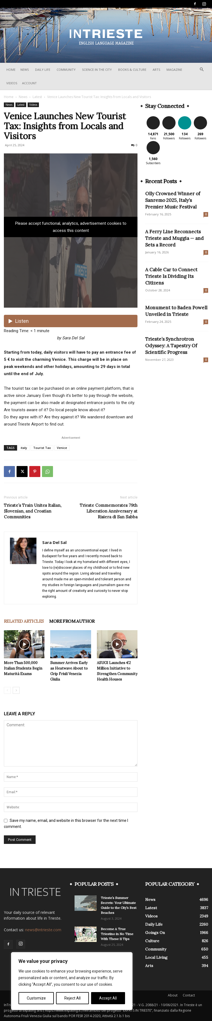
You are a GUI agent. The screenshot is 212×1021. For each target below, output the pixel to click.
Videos (11, 83)
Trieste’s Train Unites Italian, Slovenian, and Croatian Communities (32, 511)
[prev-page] (7, 690)
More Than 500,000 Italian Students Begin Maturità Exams (23, 668)
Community (66, 69)
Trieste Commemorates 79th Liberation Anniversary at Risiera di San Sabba (108, 511)
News (24, 69)
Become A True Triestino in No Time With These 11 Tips (117, 934)
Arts (156, 69)
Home (10, 69)
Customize (36, 998)
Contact (189, 995)
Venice (62, 448)
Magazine (174, 69)
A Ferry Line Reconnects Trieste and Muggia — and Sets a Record (174, 238)
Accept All (108, 998)
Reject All (72, 998)
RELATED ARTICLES (24, 621)
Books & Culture (132, 69)
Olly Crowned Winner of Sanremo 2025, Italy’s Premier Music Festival (172, 200)
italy (24, 448)
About (172, 995)
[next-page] (16, 690)
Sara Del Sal (54, 542)
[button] (201, 69)
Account (29, 83)
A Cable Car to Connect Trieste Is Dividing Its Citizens (171, 276)
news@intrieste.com (43, 929)
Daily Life (42, 69)
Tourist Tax (42, 448)
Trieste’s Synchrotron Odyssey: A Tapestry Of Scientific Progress (171, 345)
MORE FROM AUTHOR (71, 621)
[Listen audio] (70, 321)
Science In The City (97, 69)
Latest (37, 96)
